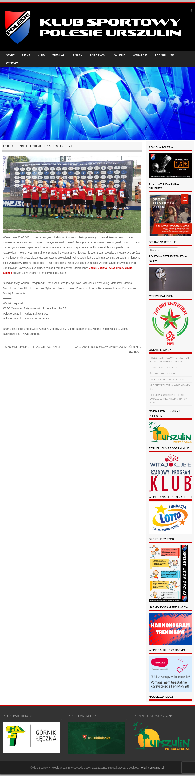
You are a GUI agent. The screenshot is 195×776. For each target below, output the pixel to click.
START (10, 55)
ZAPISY (77, 55)
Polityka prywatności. (152, 767)
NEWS (26, 55)
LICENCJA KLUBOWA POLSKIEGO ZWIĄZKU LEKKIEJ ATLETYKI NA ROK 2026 (168, 399)
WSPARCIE (140, 55)
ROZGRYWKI (98, 55)
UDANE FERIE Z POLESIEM (163, 368)
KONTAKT (12, 63)
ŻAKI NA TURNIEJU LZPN (162, 373)
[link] (98, 267)
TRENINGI (58, 55)
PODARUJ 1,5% (164, 55)
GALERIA (119, 55)
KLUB (41, 55)
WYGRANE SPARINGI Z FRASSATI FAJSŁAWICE (31, 346)
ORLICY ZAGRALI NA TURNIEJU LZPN (168, 379)
